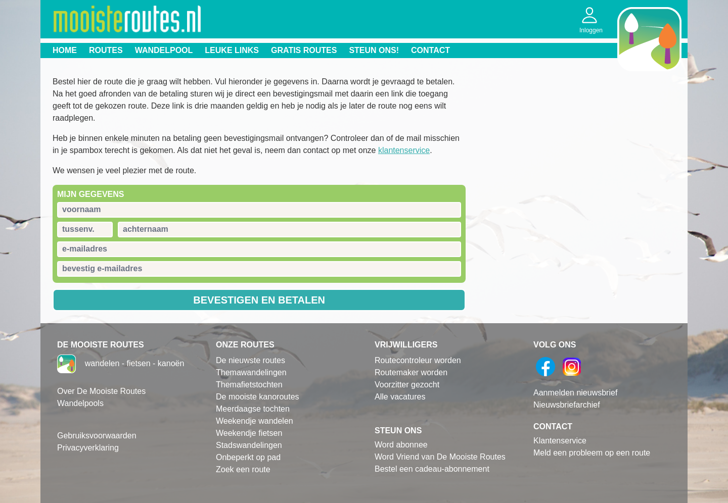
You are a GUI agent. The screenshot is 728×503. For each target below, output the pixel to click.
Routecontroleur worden (418, 360)
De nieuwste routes (250, 360)
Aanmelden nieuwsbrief (575, 392)
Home (65, 50)
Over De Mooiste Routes (101, 391)
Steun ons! (374, 50)
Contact (430, 50)
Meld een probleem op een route (591, 452)
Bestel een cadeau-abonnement (432, 469)
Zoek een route (243, 469)
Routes (106, 50)
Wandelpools (80, 403)
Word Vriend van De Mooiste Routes (440, 456)
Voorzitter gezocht (407, 384)
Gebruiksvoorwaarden (96, 435)
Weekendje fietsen (249, 433)
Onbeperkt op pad (248, 457)
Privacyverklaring (88, 447)
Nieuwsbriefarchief (566, 404)
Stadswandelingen (249, 445)
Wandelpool (164, 50)
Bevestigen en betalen (259, 300)
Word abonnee (401, 444)
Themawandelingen (251, 372)
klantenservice (404, 150)
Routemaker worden (411, 372)
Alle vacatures (400, 396)
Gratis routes (304, 50)
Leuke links (232, 50)
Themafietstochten (249, 384)
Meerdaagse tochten (253, 409)
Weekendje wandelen (254, 421)
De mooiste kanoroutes (257, 396)
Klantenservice (559, 440)
